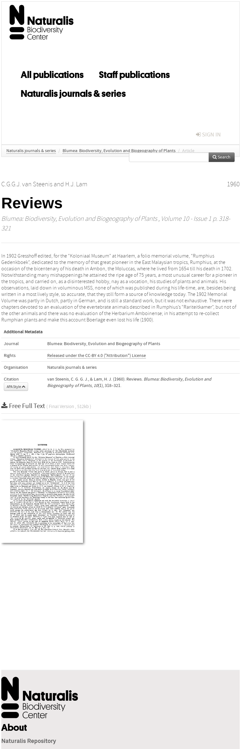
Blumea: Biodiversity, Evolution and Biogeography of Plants (119, 150)
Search (221, 157)
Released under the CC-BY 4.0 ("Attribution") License (96, 355)
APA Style (16, 386)
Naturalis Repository (28, 741)
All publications (52, 73)
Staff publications (134, 73)
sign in (208, 134)
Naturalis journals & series (73, 92)
